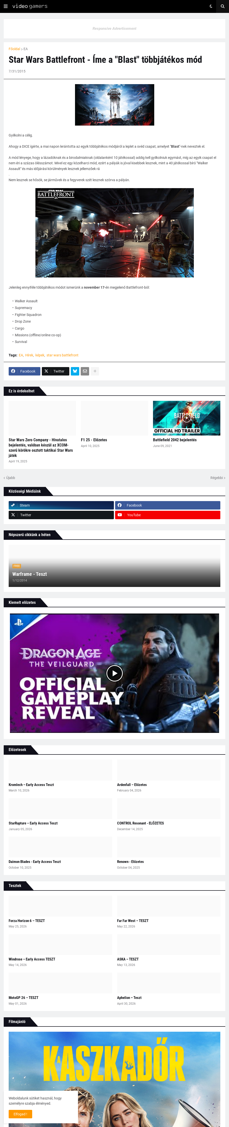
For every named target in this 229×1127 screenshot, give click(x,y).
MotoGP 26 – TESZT (23, 997)
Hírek (29, 355)
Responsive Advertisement (114, 28)
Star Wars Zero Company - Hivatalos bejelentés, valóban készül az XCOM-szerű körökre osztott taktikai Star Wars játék (41, 448)
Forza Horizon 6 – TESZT (27, 921)
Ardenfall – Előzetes (132, 785)
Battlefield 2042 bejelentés (175, 440)
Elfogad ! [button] (20, 1114)
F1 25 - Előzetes (94, 440)
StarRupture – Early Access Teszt (33, 823)
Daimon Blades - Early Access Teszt (35, 861)
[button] (5, 6)
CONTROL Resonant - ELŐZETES (140, 823)
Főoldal (14, 49)
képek (39, 355)
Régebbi (216, 478)
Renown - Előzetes (130, 861)
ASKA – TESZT (128, 959)
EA (26, 49)
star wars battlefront (62, 355)
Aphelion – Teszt (129, 997)
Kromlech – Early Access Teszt (31, 785)
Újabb (10, 478)
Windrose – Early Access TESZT (32, 959)
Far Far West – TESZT (133, 921)
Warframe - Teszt (29, 574)
